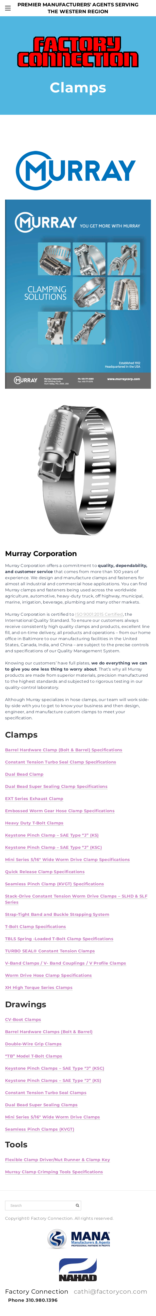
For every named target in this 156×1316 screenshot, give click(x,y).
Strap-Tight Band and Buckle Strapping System (57, 914)
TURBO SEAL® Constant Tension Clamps (50, 951)
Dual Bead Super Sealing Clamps (41, 1104)
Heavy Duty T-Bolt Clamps (34, 823)
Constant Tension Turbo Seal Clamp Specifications (60, 762)
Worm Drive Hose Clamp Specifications (48, 975)
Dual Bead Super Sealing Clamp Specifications (56, 786)
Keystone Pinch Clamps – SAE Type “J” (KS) (53, 1080)
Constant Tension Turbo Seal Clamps (45, 1092)
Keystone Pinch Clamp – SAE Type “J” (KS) (52, 835)
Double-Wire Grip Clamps (33, 1044)
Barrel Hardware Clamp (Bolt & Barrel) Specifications (64, 750)
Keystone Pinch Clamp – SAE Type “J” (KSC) (53, 847)
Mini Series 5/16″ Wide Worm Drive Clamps (52, 1117)
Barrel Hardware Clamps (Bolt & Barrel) (49, 1031)
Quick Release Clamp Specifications (45, 871)
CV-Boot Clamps (23, 1019)
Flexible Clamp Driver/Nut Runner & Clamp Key (57, 1159)
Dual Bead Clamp (24, 774)
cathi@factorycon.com (110, 1291)
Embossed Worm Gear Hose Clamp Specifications (60, 810)
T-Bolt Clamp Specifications (35, 926)
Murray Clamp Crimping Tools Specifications (54, 1171)
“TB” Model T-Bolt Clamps (33, 1056)
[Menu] (9, 8)
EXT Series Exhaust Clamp (34, 798)
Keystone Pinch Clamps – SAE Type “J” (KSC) (54, 1068)
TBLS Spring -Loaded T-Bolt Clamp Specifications (59, 938)
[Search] (43, 1205)
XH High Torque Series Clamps (39, 987)
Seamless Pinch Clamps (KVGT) (39, 1129)
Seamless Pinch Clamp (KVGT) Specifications (54, 884)
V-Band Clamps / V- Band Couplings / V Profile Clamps (65, 963)
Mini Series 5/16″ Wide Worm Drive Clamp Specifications (67, 859)
